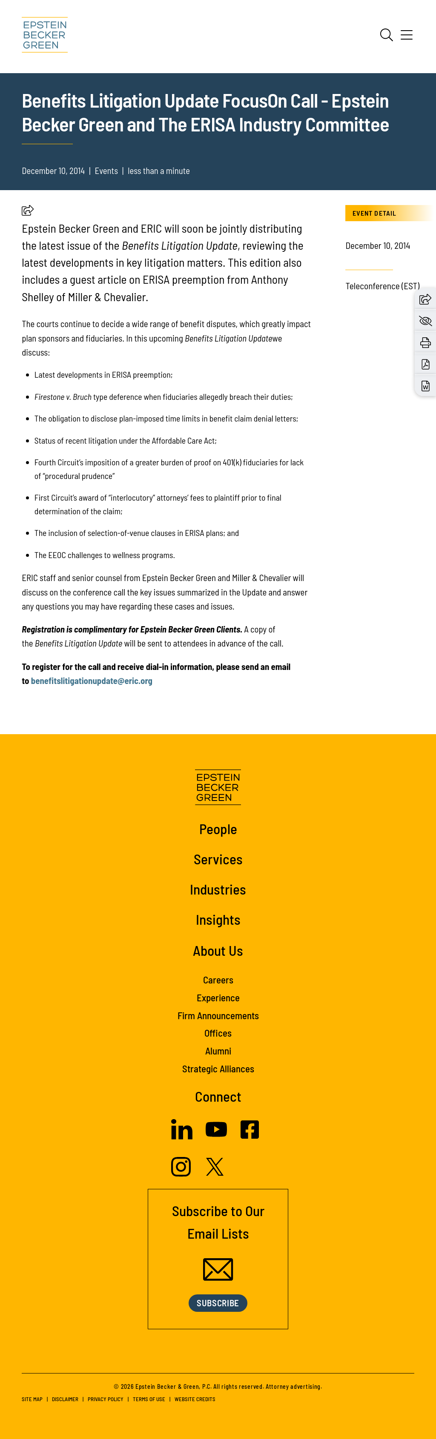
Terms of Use (149, 1399)
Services (218, 858)
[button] (28, 212)
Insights (218, 919)
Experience (218, 997)
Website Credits (195, 1399)
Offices (218, 1033)
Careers (218, 980)
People (218, 828)
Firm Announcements (218, 1015)
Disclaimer (65, 1399)
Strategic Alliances (218, 1068)
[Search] (386, 34)
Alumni (218, 1051)
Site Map (32, 1399)
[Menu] (406, 37)
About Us (218, 950)
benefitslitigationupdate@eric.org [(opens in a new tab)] (91, 680)
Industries (218, 889)
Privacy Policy (105, 1399)
